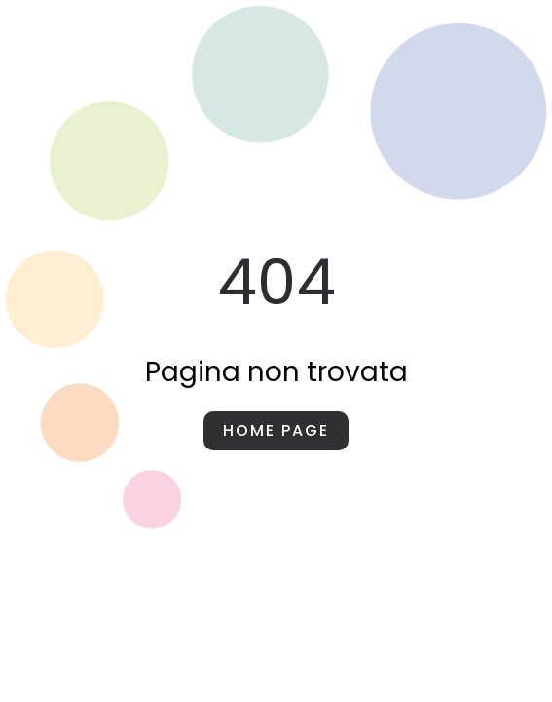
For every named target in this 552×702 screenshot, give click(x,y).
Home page (276, 430)
